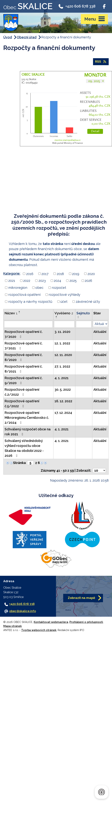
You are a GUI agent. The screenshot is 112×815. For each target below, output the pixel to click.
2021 (11, 281)
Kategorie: (11, 273)
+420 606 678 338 (76, 6)
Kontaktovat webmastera (51, 622)
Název (11, 313)
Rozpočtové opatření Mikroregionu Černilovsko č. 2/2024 (27, 417)
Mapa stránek (12, 626)
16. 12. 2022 (63, 401)
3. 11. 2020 (62, 332)
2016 (29, 274)
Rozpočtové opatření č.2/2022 (22, 392)
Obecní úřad (26, 37)
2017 (44, 274)
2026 (88, 281)
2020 (91, 274)
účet (63, 301)
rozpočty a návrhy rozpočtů (30, 301)
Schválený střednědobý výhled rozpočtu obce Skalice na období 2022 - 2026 (24, 448)
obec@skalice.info (22, 611)
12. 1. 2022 (62, 343)
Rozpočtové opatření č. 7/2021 (24, 345)
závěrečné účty (88, 301)
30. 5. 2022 (63, 389)
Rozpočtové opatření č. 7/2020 (24, 334)
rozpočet (59, 288)
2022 (26, 281)
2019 (75, 274)
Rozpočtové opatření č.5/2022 (22, 403)
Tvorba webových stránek (38, 630)
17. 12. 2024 (63, 413)
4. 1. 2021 (62, 378)
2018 (60, 274)
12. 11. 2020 (63, 355)
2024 (57, 281)
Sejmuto (83, 313)
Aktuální (99, 332)
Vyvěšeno (64, 313)
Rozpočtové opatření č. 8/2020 (24, 357)
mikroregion (17, 288)
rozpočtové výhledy (64, 295)
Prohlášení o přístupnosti (86, 622)
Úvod (7, 37)
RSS (101, 61)
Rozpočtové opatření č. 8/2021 (24, 368)
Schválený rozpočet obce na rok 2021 (28, 431)
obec (39, 288)
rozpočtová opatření (24, 295)
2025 (73, 281)
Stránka (19, 463)
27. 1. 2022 (62, 366)
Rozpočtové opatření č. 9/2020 (24, 380)
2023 (42, 281)
